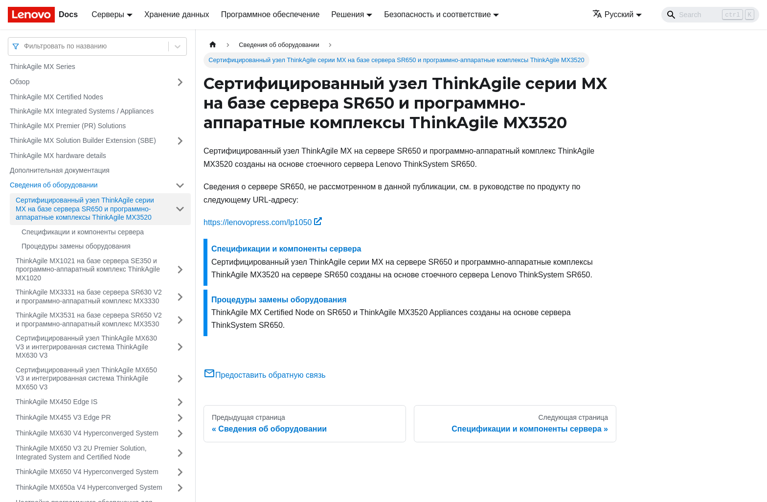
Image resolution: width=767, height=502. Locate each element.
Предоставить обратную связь (264, 375)
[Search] (710, 15)
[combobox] (25, 46)
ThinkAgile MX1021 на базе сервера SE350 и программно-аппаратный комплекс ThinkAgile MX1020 (88, 269)
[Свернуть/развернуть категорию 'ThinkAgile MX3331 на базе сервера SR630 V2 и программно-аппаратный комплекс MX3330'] (180, 296)
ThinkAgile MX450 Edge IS (56, 402)
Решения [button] (347, 14)
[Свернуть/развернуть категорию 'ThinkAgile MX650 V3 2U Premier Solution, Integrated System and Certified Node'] (180, 452)
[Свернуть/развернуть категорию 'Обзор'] (180, 82)
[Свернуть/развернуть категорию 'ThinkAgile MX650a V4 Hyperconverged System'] (180, 488)
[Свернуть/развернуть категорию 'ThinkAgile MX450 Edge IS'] (180, 402)
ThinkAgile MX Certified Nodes (56, 97)
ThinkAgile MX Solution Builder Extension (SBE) (83, 140)
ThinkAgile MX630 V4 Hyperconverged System (87, 433)
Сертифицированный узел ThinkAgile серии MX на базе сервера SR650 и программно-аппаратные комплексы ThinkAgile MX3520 (85, 208)
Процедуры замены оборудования (76, 246)
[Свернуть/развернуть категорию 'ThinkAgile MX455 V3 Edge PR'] (180, 418)
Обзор (19, 82)
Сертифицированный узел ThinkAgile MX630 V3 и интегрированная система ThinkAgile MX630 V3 (86, 346)
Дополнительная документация (60, 170)
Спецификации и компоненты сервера (83, 232)
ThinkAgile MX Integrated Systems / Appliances (82, 111)
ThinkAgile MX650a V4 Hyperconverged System (89, 487)
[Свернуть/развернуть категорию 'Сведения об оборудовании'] (180, 185)
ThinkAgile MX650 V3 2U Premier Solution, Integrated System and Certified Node (81, 452)
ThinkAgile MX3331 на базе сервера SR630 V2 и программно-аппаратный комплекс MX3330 (89, 296)
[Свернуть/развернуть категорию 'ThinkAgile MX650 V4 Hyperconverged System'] (180, 472)
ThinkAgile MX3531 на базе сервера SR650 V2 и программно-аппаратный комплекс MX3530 (89, 319)
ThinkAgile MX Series (42, 66)
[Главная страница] (212, 44)
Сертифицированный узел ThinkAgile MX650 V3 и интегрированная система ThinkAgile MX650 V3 (86, 378)
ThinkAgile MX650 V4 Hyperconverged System (87, 472)
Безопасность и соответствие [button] (437, 14)
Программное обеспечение (270, 14)
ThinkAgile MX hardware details (58, 156)
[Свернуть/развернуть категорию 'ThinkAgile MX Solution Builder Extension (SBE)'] (180, 141)
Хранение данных (176, 14)
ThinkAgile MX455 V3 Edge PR (63, 417)
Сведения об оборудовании (54, 185)
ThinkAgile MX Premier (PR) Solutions (68, 126)
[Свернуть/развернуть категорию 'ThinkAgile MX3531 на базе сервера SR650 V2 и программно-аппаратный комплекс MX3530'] (180, 319)
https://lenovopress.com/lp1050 (262, 222)
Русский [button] (612, 14)
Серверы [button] (107, 14)
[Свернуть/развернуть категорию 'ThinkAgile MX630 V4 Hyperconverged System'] (180, 433)
